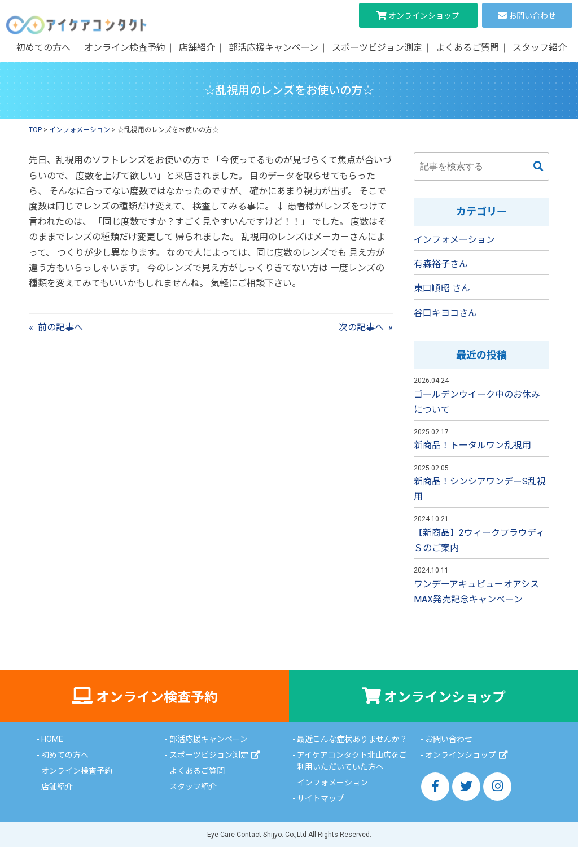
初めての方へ (43, 47)
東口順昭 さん (442, 288)
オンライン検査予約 (124, 47)
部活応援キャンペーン (273, 47)
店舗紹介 (197, 47)
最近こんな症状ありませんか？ (352, 739)
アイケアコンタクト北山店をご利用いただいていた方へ (352, 760)
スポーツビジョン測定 (377, 47)
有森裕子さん (441, 264)
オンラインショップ (423, 15)
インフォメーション (454, 239)
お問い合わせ (532, 15)
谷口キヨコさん (445, 313)
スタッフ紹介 (540, 47)
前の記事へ (60, 327)
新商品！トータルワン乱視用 (472, 445)
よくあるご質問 (467, 47)
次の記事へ (361, 327)
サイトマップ (320, 798)
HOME (52, 739)
